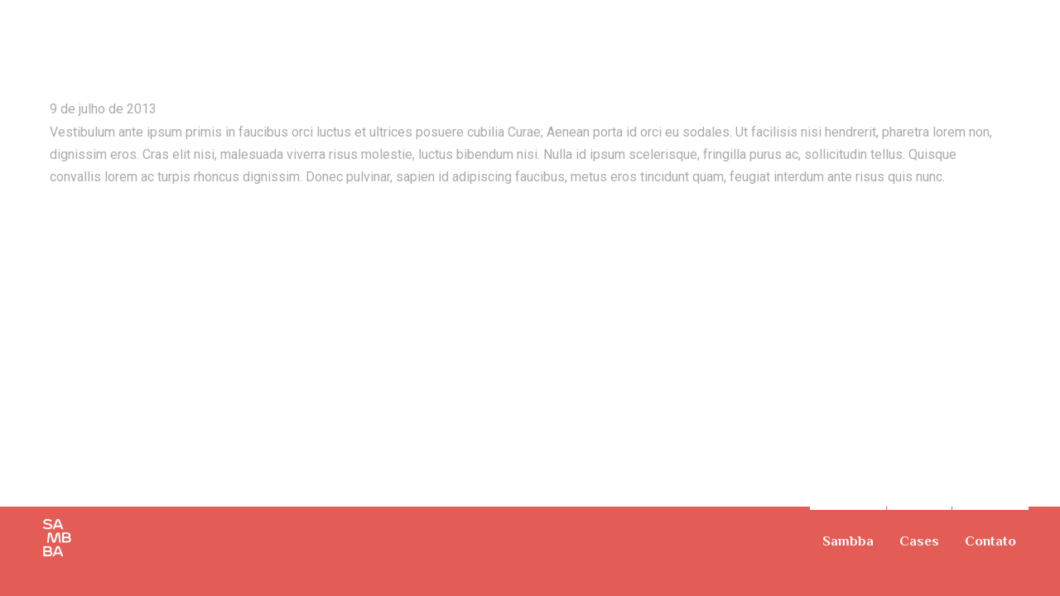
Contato (990, 541)
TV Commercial (1011, 29)
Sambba (848, 541)
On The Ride (1035, 29)
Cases (919, 541)
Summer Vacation (148, 49)
